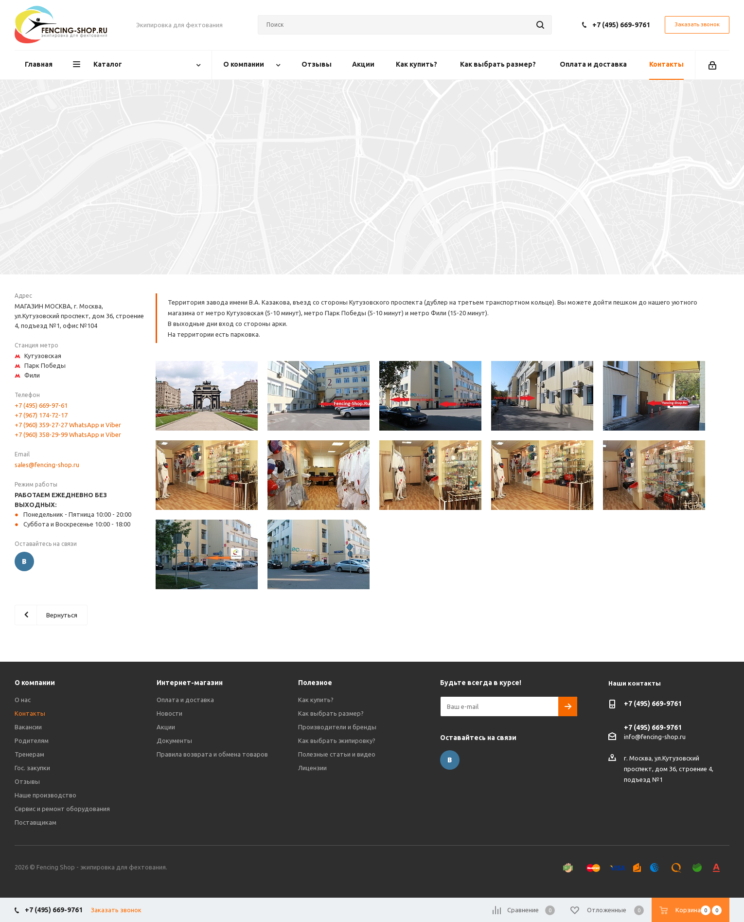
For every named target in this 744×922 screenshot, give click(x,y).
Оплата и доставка (185, 699)
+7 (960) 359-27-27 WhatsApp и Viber (68, 424)
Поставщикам (35, 822)
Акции (166, 726)
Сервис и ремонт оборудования (62, 808)
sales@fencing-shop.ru (47, 464)
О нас (23, 699)
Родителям (32, 740)
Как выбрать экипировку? (336, 740)
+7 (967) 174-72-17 (41, 415)
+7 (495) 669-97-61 (41, 405)
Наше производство (45, 795)
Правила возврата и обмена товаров (212, 754)
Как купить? (316, 699)
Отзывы (27, 781)
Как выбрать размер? (331, 713)
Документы (174, 740)
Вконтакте (24, 561)
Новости (169, 713)
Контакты (30, 713)
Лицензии (312, 767)
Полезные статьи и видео (336, 754)
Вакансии (28, 726)
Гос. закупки (32, 767)
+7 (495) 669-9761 (621, 25)
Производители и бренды (337, 726)
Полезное (315, 683)
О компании (35, 683)
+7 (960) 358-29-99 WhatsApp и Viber (68, 434)
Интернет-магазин (190, 683)
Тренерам (29, 754)
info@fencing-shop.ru (655, 736)
